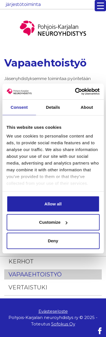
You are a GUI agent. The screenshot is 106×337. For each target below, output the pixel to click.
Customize (53, 222)
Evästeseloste (53, 311)
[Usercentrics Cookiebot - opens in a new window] (75, 91)
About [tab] (87, 107)
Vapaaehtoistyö (35, 274)
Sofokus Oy (63, 324)
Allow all (53, 203)
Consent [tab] (19, 107)
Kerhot (21, 261)
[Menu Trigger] (100, 5)
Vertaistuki (27, 287)
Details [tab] (53, 107)
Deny (53, 240)
